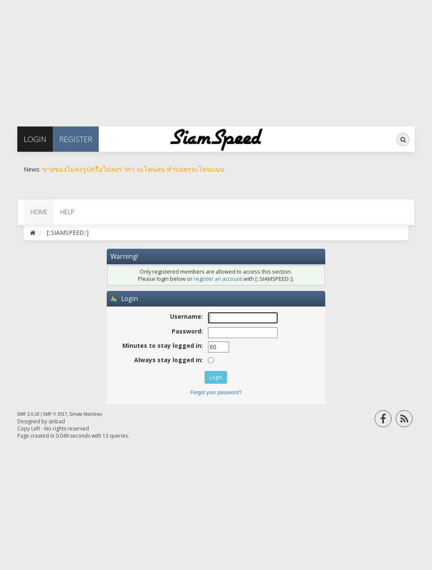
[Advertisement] (216, 59)
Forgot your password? (216, 392)
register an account (218, 278)
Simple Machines (86, 414)
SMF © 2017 (55, 414)
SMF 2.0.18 (28, 414)
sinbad (57, 421)
